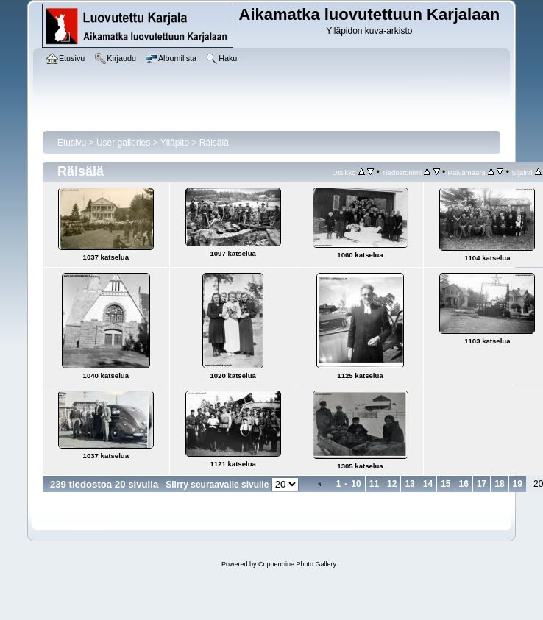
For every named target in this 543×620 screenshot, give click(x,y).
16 (464, 484)
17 (481, 484)
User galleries (123, 143)
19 (517, 484)
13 (409, 484)
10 (356, 484)
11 (374, 484)
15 (445, 484)
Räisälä (214, 143)
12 (392, 484)
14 (428, 484)
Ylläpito (174, 143)
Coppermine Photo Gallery (297, 564)
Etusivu (71, 143)
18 (499, 484)
